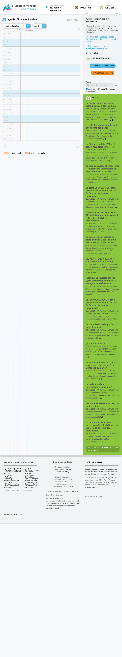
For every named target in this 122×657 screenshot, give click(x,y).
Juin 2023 (37, 26)
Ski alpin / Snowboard (12, 26)
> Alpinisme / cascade (11, 480)
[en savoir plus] (90, 487)
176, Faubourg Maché (63, 469)
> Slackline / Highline (31, 484)
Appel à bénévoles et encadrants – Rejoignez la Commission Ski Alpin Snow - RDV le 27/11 (102, 169)
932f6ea (99, 496)
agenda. (111, 474)
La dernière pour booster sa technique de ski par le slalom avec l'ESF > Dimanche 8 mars (102, 106)
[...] (111, 120)
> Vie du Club (28, 487)
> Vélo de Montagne (31, 479)
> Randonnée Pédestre (32, 482)
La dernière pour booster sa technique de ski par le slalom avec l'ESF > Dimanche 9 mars (102, 240)
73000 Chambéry (63, 472)
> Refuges (7, 477)
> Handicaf (27, 468)
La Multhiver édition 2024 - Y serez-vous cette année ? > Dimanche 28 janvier (100, 365)
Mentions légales (93, 462)
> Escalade (8, 475)
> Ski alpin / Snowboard (12, 484)
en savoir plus (92, 53)
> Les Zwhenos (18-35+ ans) (34, 486)
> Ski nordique (29, 477)
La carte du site (84, 6)
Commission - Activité (57, 8)
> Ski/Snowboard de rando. (13, 472)
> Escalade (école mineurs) (13, 468)
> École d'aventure (30, 480)
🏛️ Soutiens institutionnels (102, 66)
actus (95, 97)
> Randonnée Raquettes (12, 470)
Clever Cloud (17, 514)
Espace (110, 6)
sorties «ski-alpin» (35, 153)
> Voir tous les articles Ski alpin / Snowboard (102, 449)
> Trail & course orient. (12, 486)
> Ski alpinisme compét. (32, 470)
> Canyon (7, 487)
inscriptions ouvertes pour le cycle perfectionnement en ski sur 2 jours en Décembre (101, 281)
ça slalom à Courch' (96, 343)
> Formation (8, 482)
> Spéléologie (8, 479)
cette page (59, 495)
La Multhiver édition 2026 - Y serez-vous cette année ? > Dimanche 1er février (100, 147)
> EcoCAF (27, 473)
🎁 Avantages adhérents (102, 73)
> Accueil (7, 473)
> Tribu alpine (28, 472)
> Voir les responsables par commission (18, 491)
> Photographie (29, 475)
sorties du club (12, 153)
